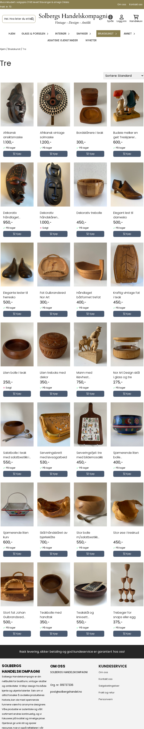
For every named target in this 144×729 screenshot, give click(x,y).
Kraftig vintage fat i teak (126, 295)
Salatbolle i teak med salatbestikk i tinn (16, 455)
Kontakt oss (135, 4)
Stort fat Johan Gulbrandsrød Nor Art (14, 614)
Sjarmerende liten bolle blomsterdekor (126, 455)
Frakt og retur (107, 692)
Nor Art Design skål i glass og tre (126, 375)
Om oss (121, 4)
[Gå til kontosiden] (121, 19)
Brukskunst (14, 49)
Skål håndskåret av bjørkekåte (54, 535)
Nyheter (91, 40)
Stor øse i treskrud (126, 533)
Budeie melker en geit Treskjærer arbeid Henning (125, 135)
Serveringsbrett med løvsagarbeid (53, 455)
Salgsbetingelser (109, 685)
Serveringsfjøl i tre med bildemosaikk (89, 455)
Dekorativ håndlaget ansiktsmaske (13, 215)
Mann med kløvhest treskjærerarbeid (88, 375)
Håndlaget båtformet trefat (88, 295)
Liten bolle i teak (14, 373)
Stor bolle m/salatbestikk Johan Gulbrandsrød (87, 535)
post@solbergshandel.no (66, 692)
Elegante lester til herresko (15, 295)
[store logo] (73, 18)
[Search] (32, 19)
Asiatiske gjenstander (62, 40)
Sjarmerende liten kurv (15, 535)
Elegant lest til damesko (123, 215)
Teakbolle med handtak (51, 614)
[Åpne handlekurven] (136, 19)
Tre (24, 49)
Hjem (3, 49)
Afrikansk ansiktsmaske (13, 135)
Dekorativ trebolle (89, 213)
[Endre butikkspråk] (110, 19)
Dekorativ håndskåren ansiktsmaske (49, 215)
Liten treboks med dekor (53, 375)
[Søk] (18, 19)
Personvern (106, 699)
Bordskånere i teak (89, 133)
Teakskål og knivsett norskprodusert (87, 614)
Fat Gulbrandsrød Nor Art (53, 295)
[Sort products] (124, 75)
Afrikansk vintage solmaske (52, 135)
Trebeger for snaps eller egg (124, 614)
